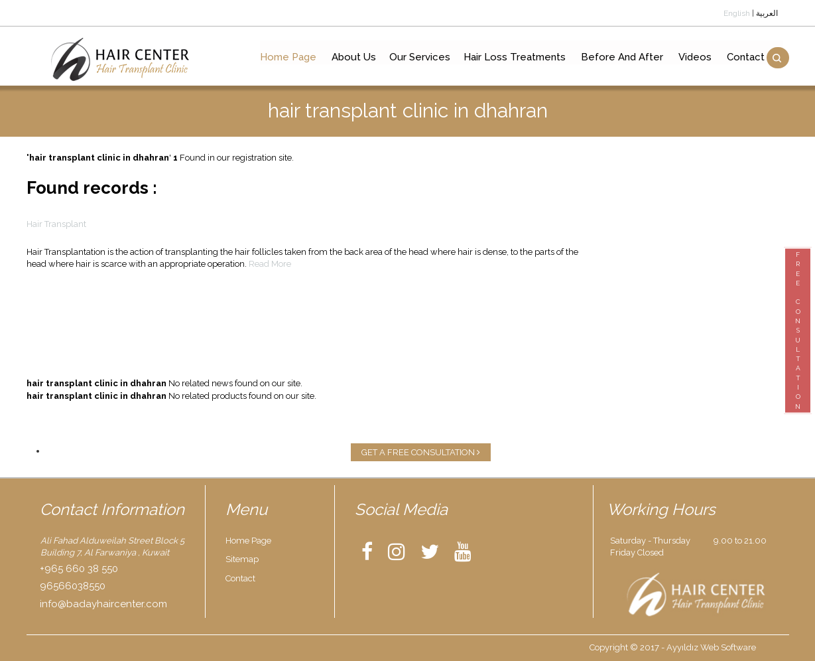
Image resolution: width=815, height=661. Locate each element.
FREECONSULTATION (797, 330)
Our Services (417, 58)
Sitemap (242, 559)
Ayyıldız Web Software (711, 647)
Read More (270, 264)
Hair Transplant (56, 224)
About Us (352, 58)
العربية (767, 13)
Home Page (286, 58)
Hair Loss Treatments (513, 58)
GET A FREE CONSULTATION (420, 452)
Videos (693, 58)
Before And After (620, 58)
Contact (744, 58)
